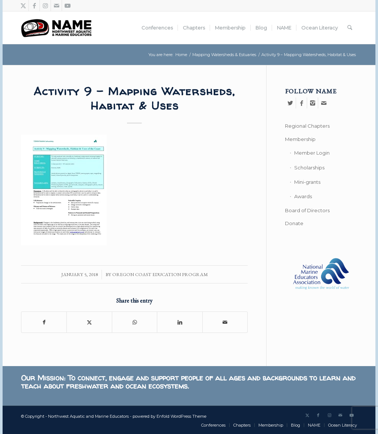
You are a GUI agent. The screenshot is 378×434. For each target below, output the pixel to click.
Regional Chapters (307, 126)
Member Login (312, 153)
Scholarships (309, 167)
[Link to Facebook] (34, 5)
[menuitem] (157, 27)
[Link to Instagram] (45, 5)
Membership (300, 139)
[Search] (350, 27)
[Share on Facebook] (43, 322)
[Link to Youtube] (67, 5)
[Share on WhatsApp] (134, 322)
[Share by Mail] (225, 322)
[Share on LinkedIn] (179, 322)
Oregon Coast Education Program (160, 274)
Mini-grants (307, 182)
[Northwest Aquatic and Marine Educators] (56, 27)
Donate (294, 223)
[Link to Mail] (56, 5)
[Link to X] (23, 5)
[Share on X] (89, 322)
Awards (303, 196)
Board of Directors (307, 210)
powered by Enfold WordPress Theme (169, 416)
